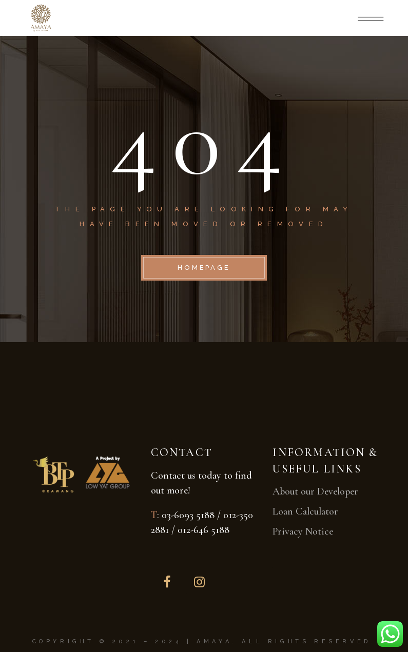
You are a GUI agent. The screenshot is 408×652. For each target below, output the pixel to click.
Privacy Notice (303, 531)
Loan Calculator (305, 511)
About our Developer (315, 491)
